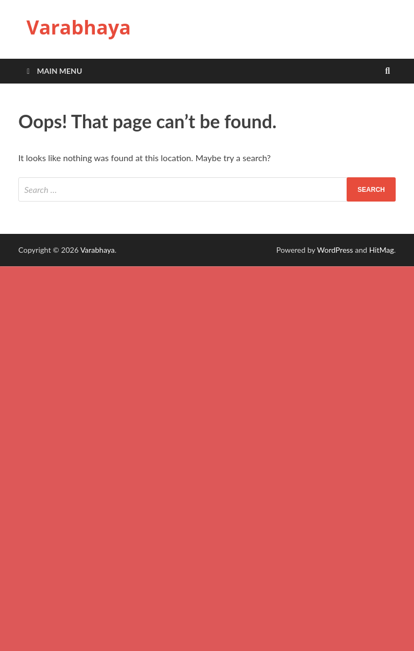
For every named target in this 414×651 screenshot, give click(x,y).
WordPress (335, 249)
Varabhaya (78, 27)
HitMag (381, 249)
